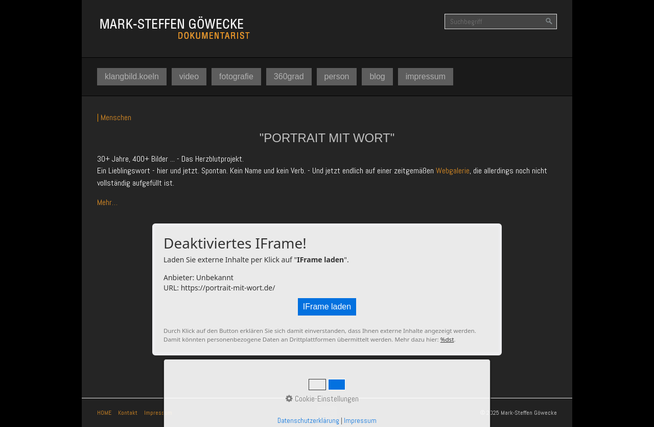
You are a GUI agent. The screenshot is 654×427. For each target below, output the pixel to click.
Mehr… (107, 202)
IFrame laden (327, 306)
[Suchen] (549, 21)
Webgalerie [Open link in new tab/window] (453, 170)
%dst (447, 339)
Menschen (116, 117)
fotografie (236, 76)
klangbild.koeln (132, 76)
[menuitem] (132, 76)
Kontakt (127, 413)
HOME (104, 413)
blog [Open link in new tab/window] (377, 76)
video (189, 76)
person (336, 76)
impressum (426, 76)
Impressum (158, 413)
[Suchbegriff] (501, 21)
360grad (289, 76)
